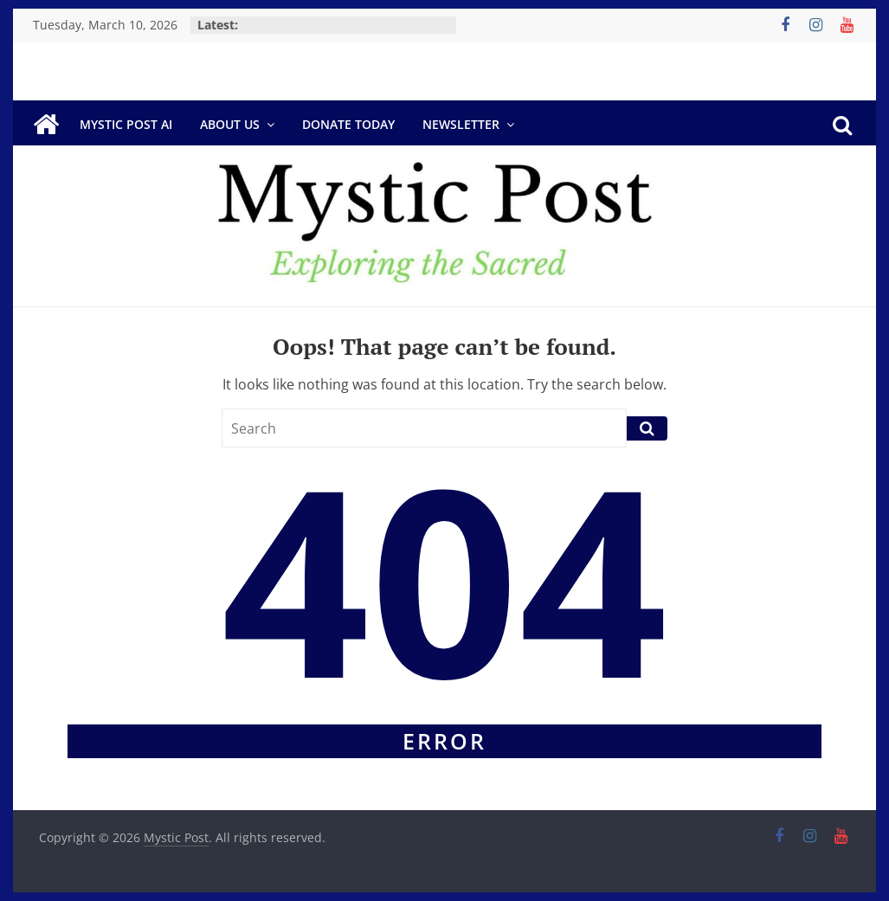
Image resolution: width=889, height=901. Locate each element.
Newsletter (460, 124)
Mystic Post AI (126, 124)
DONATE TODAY (348, 124)
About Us (230, 124)
